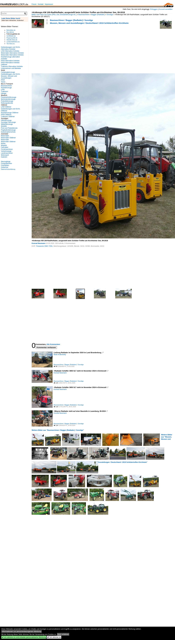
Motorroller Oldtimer (8, 142)
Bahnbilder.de (10, 30)
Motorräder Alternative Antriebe (12, 53)
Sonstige (110, 15)
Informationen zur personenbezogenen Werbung (21, 631)
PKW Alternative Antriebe (10, 61)
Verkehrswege (6, 151)
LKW (3, 90)
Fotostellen (5, 165)
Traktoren (4, 91)
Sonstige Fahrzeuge (8, 122)
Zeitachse (4, 167)
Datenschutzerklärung (8, 169)
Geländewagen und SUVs (10, 74)
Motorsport (5, 155)
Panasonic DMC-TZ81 (44, 246)
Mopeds (4, 145)
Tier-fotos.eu (10, 43)
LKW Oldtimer (6, 107)
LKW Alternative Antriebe (10, 51)
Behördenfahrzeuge (8, 99)
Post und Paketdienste (9, 128)
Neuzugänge (5, 161)
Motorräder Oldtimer (8, 138)
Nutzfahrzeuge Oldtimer (9, 113)
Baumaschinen (83, 15)
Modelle (4, 126)
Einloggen (154, 9)
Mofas (3, 143)
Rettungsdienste (7, 103)
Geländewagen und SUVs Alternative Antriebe (10, 48)
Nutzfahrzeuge (6, 88)
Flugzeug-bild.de (11, 38)
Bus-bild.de (10, 32)
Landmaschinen (7, 153)
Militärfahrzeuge (7, 124)
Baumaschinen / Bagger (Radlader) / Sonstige (71, 20)
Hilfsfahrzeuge (6, 120)
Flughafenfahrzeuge (8, 130)
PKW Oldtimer (6, 115)
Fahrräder (4, 147)
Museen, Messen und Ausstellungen (9, 77)
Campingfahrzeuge (8, 72)
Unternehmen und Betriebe (11, 68)
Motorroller (5, 140)
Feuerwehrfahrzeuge (8, 97)
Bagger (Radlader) (98, 15)
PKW (3, 80)
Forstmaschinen (7, 149)
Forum (34, 4)
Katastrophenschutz (8, 132)
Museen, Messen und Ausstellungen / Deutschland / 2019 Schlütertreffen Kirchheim (89, 23)
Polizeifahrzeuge (7, 101)
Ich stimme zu (54, 637)
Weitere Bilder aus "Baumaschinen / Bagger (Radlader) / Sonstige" (58, 430)
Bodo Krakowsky (60, 354)
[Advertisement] (77, 48)
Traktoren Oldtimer (8, 116)
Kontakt (41, 4)
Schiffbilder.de (11, 36)
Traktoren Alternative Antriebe (12, 66)
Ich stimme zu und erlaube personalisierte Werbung (24, 637)
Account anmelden (165, 9)
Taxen (3, 82)
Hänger (3, 93)
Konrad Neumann (38, 243)
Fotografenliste (6, 163)
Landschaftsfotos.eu (13, 42)
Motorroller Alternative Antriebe (12, 55)
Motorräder (5, 136)
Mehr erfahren (63, 634)
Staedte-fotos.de (11, 40)
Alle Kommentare (53, 344)
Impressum (49, 4)
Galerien (4, 157)
